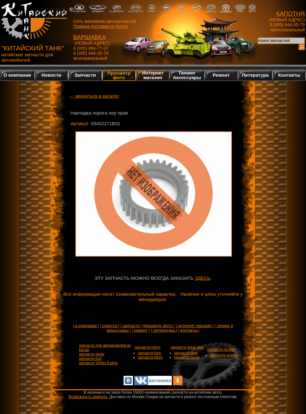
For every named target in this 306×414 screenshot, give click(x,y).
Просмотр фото (118, 75)
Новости (51, 75)
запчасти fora (149, 353)
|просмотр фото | (159, 325)
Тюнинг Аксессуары (187, 75)
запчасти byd (90, 358)
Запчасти (85, 75)
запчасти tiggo (150, 357)
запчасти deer (186, 353)
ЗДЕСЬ (203, 278)
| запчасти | (131, 325)
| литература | (164, 330)
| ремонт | (141, 330)
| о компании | (86, 325)
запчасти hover (187, 357)
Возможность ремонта (88, 397)
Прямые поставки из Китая (100, 26)
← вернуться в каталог (94, 96)
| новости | (109, 325)
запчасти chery (147, 347)
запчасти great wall (187, 347)
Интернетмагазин (152, 75)
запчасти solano (224, 355)
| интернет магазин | (194, 325)
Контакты (289, 75)
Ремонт (221, 75)
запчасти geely (92, 354)
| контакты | (188, 330)
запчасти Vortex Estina (98, 363)
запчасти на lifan (221, 349)
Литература (255, 75)
